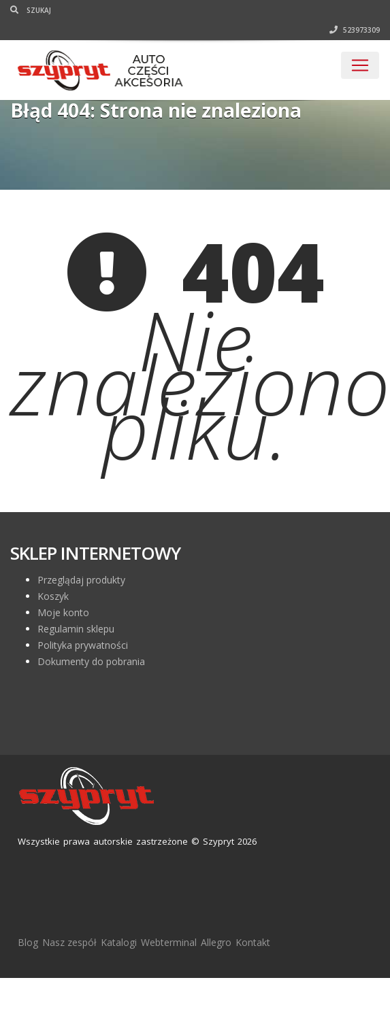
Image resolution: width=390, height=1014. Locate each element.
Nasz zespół (69, 942)
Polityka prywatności (82, 645)
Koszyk (53, 596)
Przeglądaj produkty (81, 579)
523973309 (354, 30)
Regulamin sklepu (75, 628)
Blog (28, 942)
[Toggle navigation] (360, 65)
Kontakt (252, 942)
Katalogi (119, 942)
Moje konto (63, 612)
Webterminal (169, 942)
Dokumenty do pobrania (91, 661)
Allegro (216, 942)
